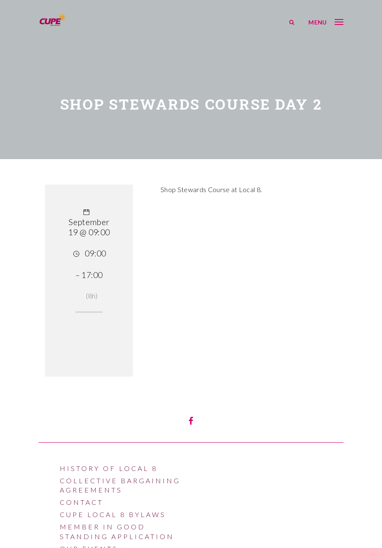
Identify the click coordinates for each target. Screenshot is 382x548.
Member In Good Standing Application (117, 531)
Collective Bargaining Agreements (120, 485)
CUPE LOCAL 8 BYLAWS (113, 514)
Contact (81, 502)
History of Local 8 (109, 468)
